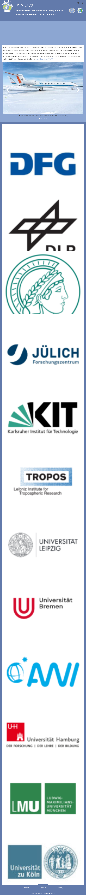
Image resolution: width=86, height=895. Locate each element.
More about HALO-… (45, 59)
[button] (83, 3)
